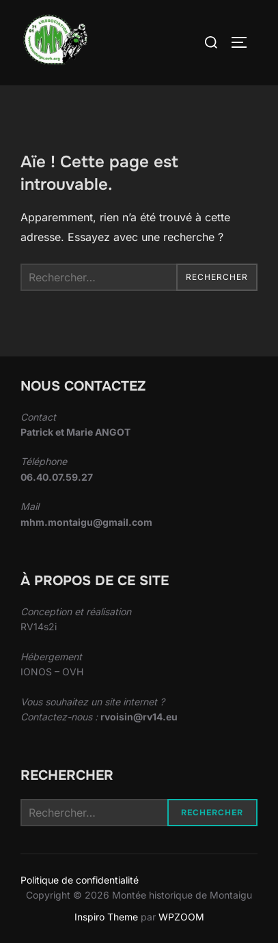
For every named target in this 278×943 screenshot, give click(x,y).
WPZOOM (181, 917)
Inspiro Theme (106, 917)
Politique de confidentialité (79, 880)
